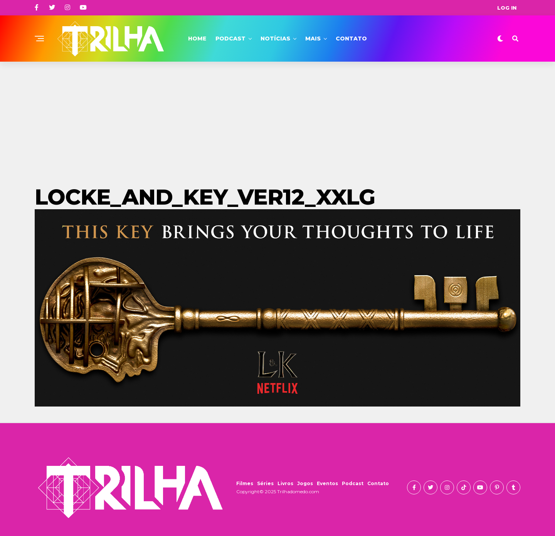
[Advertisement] (277, 119)
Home (197, 38)
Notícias (275, 38)
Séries (265, 483)
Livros (285, 483)
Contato (351, 38)
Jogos (305, 483)
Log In (506, 8)
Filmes (244, 483)
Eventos (327, 483)
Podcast (230, 38)
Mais (313, 38)
